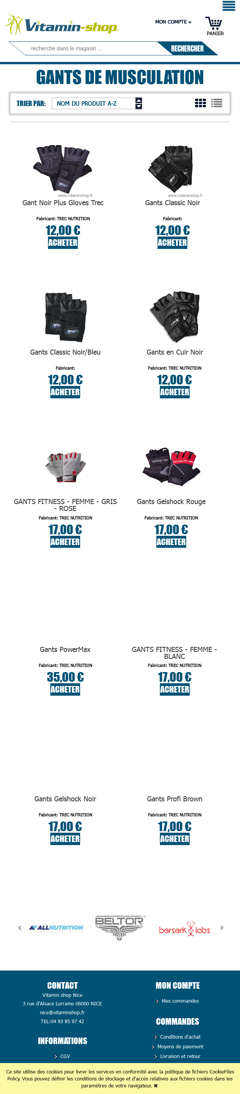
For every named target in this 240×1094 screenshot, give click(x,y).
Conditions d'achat (179, 1037)
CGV (64, 1056)
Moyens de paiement (179, 1046)
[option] (56, 928)
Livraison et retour (179, 1056)
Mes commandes (179, 1001)
